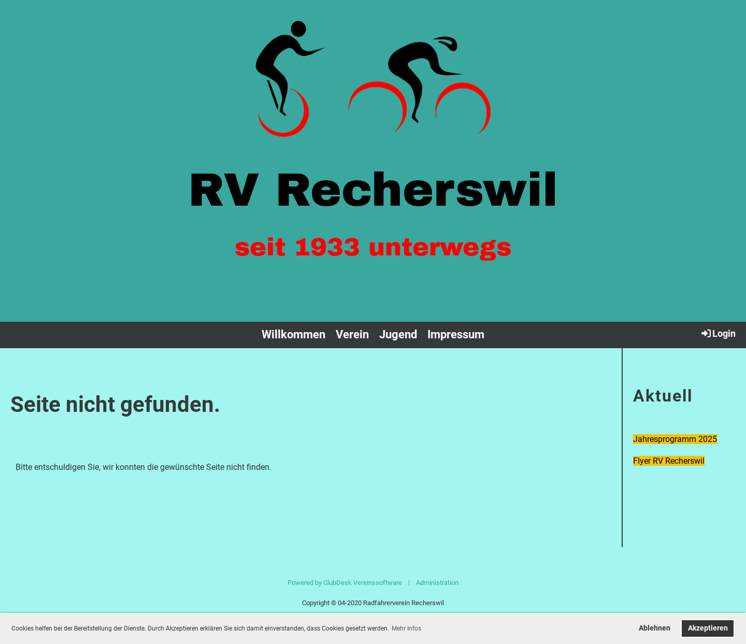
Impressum (455, 334)
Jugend (398, 334)
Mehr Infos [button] (406, 628)
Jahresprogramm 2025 (675, 439)
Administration (437, 582)
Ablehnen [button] (654, 628)
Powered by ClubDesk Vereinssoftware (345, 582)
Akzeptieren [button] (708, 628)
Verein (352, 334)
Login (718, 333)
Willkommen (293, 334)
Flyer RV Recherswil (669, 461)
